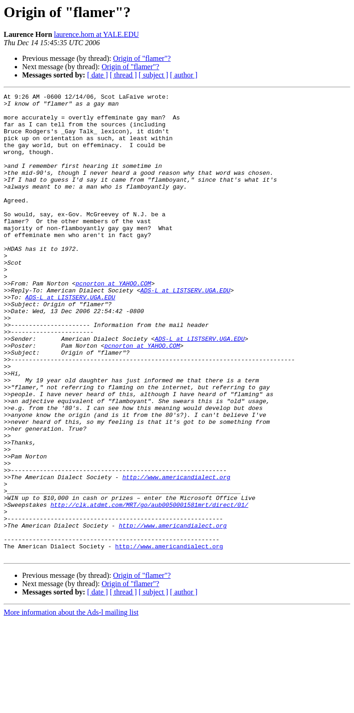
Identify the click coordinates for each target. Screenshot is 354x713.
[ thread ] (123, 75)
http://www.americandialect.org (176, 554)
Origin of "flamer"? (142, 58)
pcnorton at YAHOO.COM (113, 322)
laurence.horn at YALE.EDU (96, 34)
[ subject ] (153, 75)
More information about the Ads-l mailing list (71, 705)
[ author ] (184, 75)
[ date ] (97, 75)
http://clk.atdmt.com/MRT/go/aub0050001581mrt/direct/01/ (149, 587)
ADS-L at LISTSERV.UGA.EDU (185, 330)
